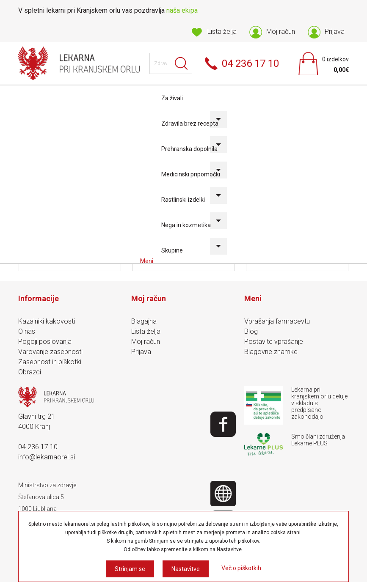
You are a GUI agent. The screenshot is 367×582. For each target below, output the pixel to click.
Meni (147, 261)
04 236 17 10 (38, 447)
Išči (181, 63)
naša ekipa (182, 10)
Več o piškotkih (241, 568)
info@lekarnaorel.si (46, 457)
